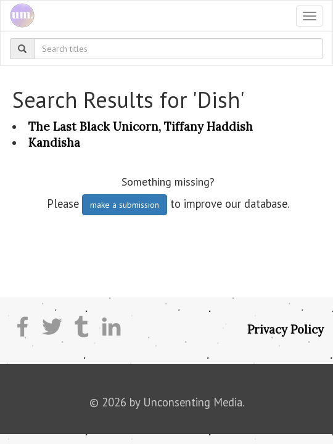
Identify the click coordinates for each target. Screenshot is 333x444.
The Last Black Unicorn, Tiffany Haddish (140, 126)
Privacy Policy (285, 329)
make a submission (124, 204)
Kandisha (54, 142)
